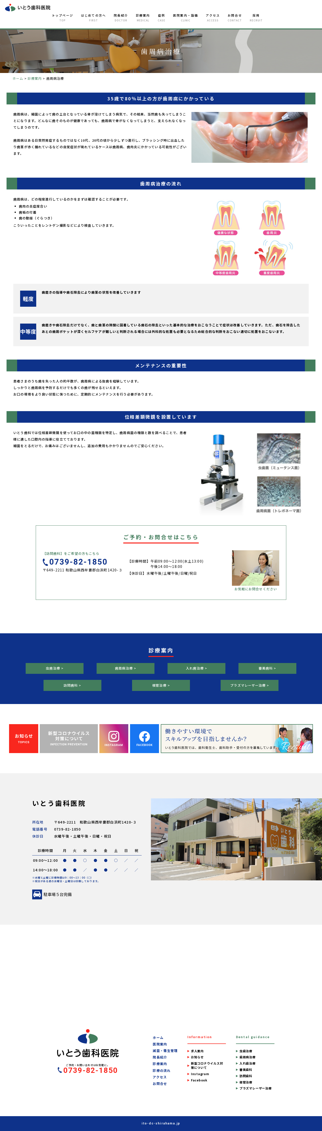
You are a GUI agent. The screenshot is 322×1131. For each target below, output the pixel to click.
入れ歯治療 (247, 1063)
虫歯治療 (245, 1051)
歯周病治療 (247, 1057)
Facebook (199, 1080)
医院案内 (160, 1044)
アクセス (213, 17)
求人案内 (197, 1051)
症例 (161, 17)
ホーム (158, 1037)
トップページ (62, 17)
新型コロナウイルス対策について (207, 1065)
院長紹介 (121, 17)
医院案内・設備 (185, 17)
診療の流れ (162, 1070)
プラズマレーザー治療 (255, 1088)
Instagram (200, 1074)
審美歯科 (245, 1070)
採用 (256, 17)
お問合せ (235, 17)
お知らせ (197, 1057)
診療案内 (143, 17)
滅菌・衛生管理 (165, 1050)
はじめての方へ (93, 17)
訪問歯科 (245, 1076)
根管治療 (245, 1082)
